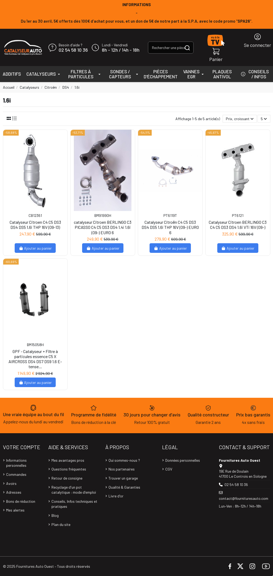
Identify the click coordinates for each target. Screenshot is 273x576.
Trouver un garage (123, 478)
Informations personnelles (16, 463)
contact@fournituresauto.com (243, 498)
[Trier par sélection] (240, 119)
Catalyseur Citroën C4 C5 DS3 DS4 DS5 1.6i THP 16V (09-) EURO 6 (170, 227)
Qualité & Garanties (124, 487)
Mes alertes (15, 510)
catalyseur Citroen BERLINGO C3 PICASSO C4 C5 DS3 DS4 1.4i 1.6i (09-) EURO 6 (102, 227)
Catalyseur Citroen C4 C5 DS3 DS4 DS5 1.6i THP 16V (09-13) (35, 225)
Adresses (13, 492)
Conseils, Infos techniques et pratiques (74, 504)
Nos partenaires (122, 469)
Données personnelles (182, 460)
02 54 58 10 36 (73, 50)
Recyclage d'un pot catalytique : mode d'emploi (73, 490)
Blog (55, 515)
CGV (168, 469)
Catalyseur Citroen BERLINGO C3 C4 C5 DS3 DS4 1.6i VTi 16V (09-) (238, 225)
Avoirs (11, 483)
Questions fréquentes (68, 469)
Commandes (16, 474)
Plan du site (60, 524)
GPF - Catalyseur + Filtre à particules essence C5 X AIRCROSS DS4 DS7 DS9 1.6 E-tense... (35, 359)
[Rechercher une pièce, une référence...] (187, 48)
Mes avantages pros (67, 460)
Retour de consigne (66, 478)
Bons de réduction (20, 501)
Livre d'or (116, 496)
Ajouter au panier (35, 248)
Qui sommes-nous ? (124, 460)
